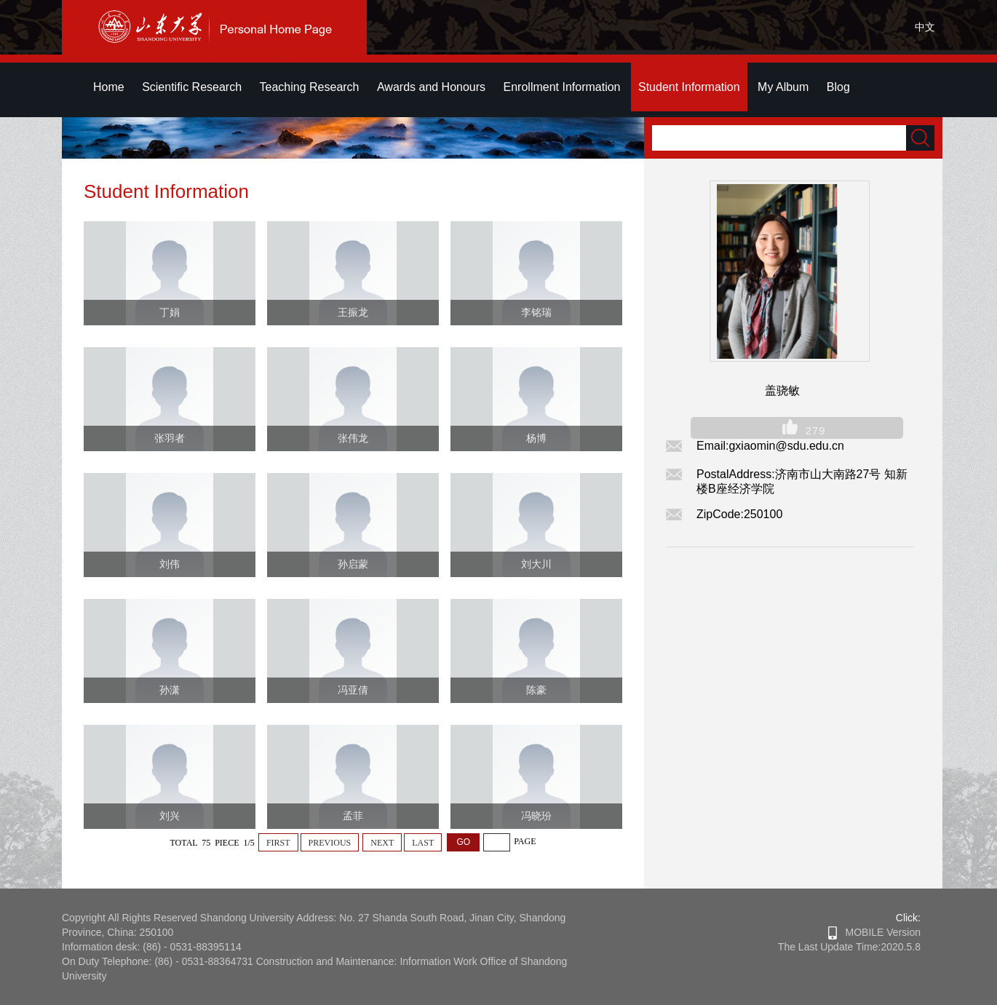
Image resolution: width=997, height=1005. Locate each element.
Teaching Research (310, 87)
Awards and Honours (431, 87)
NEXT (382, 843)
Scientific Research (192, 87)
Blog (838, 87)
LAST (423, 843)
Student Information (689, 87)
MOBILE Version (874, 932)
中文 (925, 27)
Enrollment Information (562, 87)
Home (108, 87)
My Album (783, 87)
